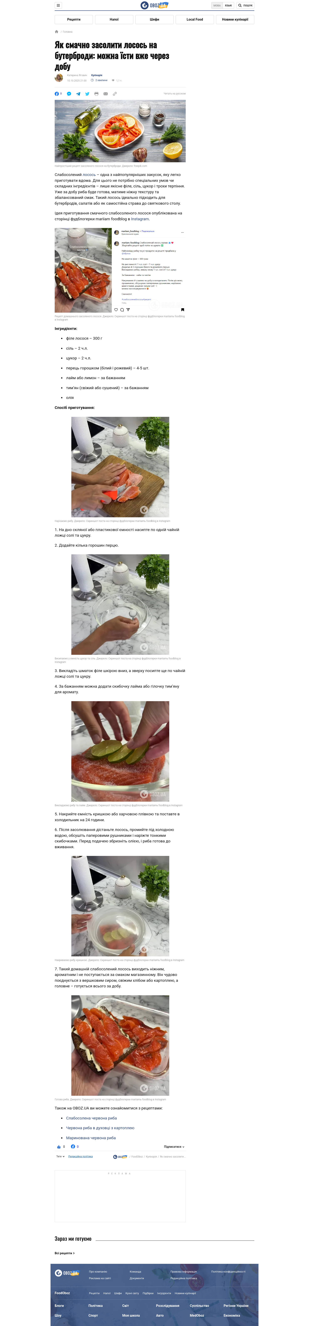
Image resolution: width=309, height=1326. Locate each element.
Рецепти (73, 19)
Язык (228, 5)
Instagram (140, 219)
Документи (137, 1278)
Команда (135, 1271)
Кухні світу (132, 1293)
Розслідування (167, 1306)
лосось (89, 174)
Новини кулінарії (235, 19)
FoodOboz (137, 1156)
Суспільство (199, 1306)
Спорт (93, 1315)
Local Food (195, 19)
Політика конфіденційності (228, 1271)
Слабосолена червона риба (91, 1118)
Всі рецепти (63, 1253)
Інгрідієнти (164, 1293)
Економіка (232, 1315)
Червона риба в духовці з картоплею (100, 1127)
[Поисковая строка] (245, 5)
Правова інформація (184, 1271)
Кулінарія (96, 75)
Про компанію (98, 1271)
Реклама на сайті (100, 1278)
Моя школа (131, 1315)
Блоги (59, 1306)
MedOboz (197, 1315)
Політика (96, 1306)
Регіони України (236, 1306)
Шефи (154, 19)
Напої (114, 19)
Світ (125, 1306)
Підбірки (148, 1293)
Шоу (58, 1315)
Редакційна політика (80, 1156)
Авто (160, 1315)
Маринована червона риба (91, 1137)
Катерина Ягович (77, 75)
